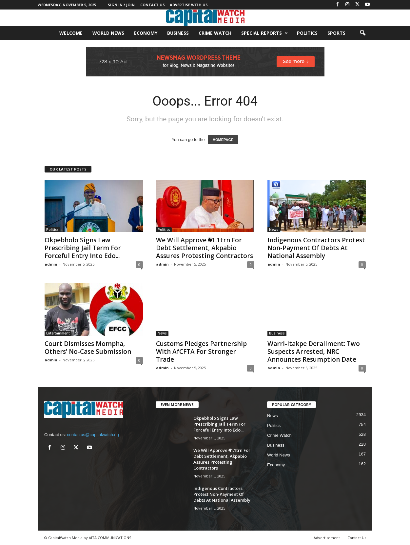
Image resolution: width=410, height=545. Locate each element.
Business (178, 33)
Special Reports (264, 33)
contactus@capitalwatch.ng (93, 434)
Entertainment (58, 333)
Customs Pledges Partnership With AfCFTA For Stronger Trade (201, 351)
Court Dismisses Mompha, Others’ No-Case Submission (88, 347)
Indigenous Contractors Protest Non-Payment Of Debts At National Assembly (316, 248)
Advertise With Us (189, 4)
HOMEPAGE (223, 140)
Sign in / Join (121, 4)
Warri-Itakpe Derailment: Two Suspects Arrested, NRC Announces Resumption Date (313, 351)
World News (108, 33)
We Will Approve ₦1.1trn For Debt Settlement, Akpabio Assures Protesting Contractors (204, 248)
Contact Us (152, 4)
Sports (336, 33)
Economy (145, 33)
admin (51, 264)
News (273, 229)
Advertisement (327, 537)
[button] (362, 33)
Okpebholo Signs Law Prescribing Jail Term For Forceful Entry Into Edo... (83, 248)
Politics (307, 33)
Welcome (71, 33)
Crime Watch (215, 33)
